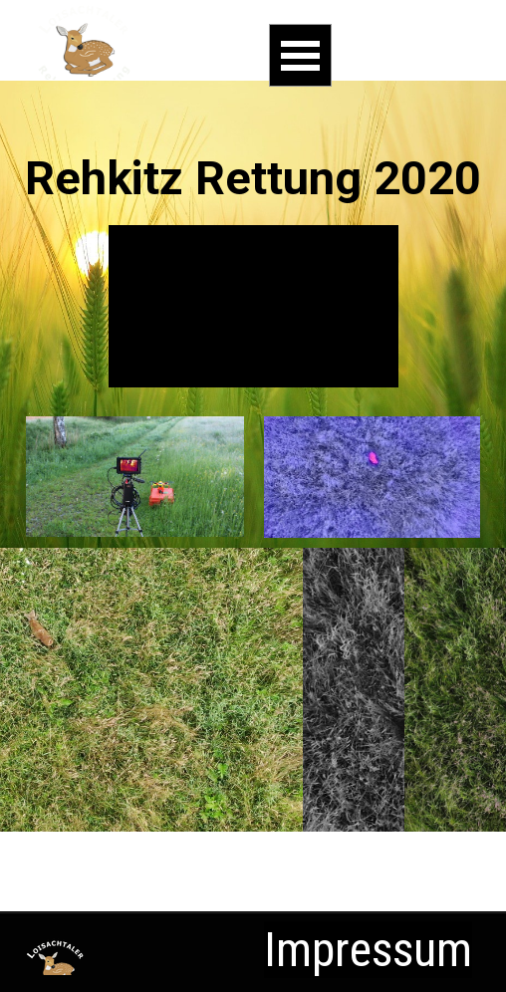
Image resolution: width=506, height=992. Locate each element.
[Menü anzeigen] (300, 55)
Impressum (368, 949)
